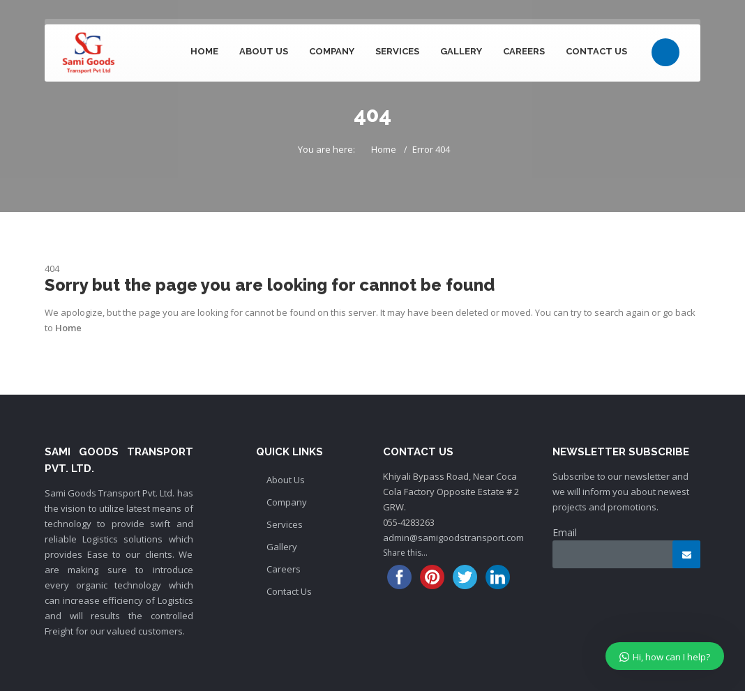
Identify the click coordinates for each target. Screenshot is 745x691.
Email (564, 532)
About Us (263, 51)
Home (204, 51)
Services (397, 51)
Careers (524, 51)
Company (331, 51)
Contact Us (596, 51)
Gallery (461, 51)
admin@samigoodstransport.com (453, 537)
